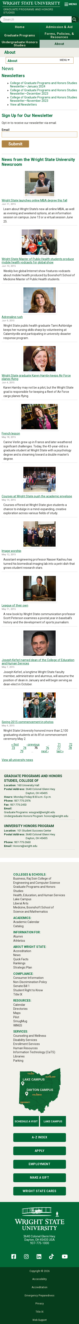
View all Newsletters (23, 104)
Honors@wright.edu (25, 846)
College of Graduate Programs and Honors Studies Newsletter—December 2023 (43, 92)
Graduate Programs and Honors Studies (28, 11)
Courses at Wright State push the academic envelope (37, 496)
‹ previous (33, 744)
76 (47, 748)
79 (21, 751)
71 (59, 744)
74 (24, 748)
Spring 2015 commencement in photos (28, 722)
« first (15, 744)
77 (58, 748)
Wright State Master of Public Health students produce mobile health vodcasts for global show (38, 260)
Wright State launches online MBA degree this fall (34, 200)
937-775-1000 (39, 1243)
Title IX (39, 1311)
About (9, 52)
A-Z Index (39, 1137)
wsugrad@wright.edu (42, 812)
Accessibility (39, 1279)
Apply (39, 1150)
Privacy (39, 1303)
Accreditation (39, 1287)
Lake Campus (53, 1121)
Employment (39, 1164)
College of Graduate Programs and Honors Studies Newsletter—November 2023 (43, 99)
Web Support (39, 1320)
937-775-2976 (22, 800)
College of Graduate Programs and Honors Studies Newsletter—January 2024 (43, 84)
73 (13, 748)
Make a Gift (39, 1177)
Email (5, 129)
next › (45, 751)
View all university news (17, 760)
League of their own (15, 605)
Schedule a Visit (26, 1121)
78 (70, 748)
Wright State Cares (39, 1191)
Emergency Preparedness (39, 1295)
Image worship (11, 551)
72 (70, 744)
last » (60, 751)
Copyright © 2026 (39, 1271)
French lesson (11, 433)
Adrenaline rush (12, 317)
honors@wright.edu (56, 816)
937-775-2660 (22, 842)
